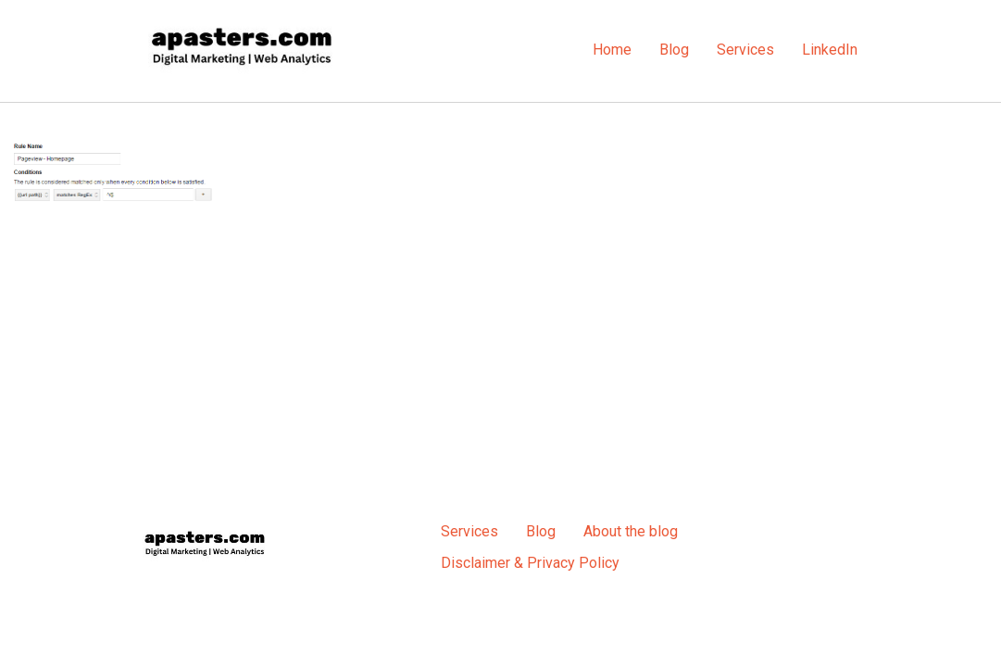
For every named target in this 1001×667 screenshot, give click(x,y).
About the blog (630, 531)
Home (612, 49)
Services (745, 49)
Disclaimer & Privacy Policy (530, 563)
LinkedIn (829, 49)
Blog (674, 49)
